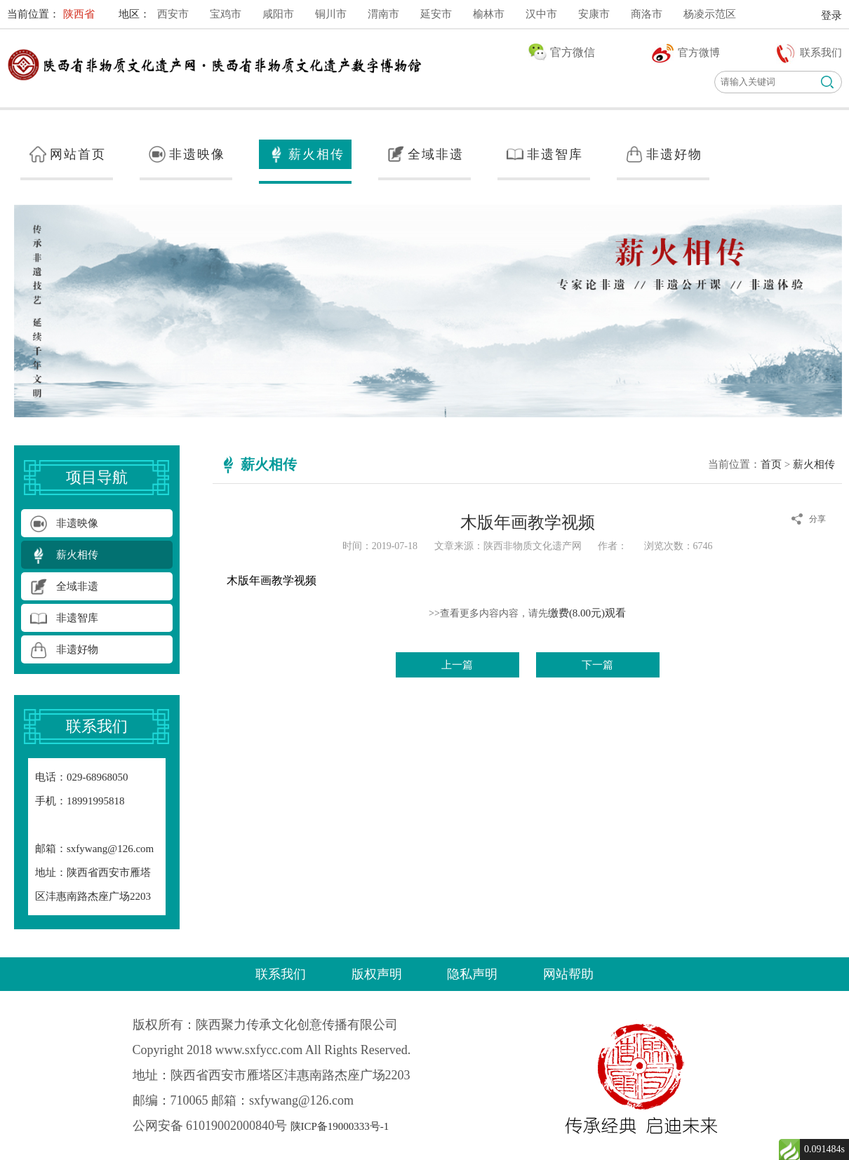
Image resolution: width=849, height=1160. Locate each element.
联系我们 (280, 974)
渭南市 (383, 14)
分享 (817, 519)
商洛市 (646, 14)
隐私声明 (472, 974)
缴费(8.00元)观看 (587, 613)
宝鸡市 (225, 14)
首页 (771, 464)
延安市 (436, 14)
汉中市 (541, 14)
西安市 (173, 14)
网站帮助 (568, 974)
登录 (831, 15)
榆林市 (488, 14)
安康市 (594, 14)
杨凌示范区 (709, 14)
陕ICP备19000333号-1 (339, 1126)
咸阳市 (278, 14)
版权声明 (377, 974)
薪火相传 (814, 464)
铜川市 (331, 14)
